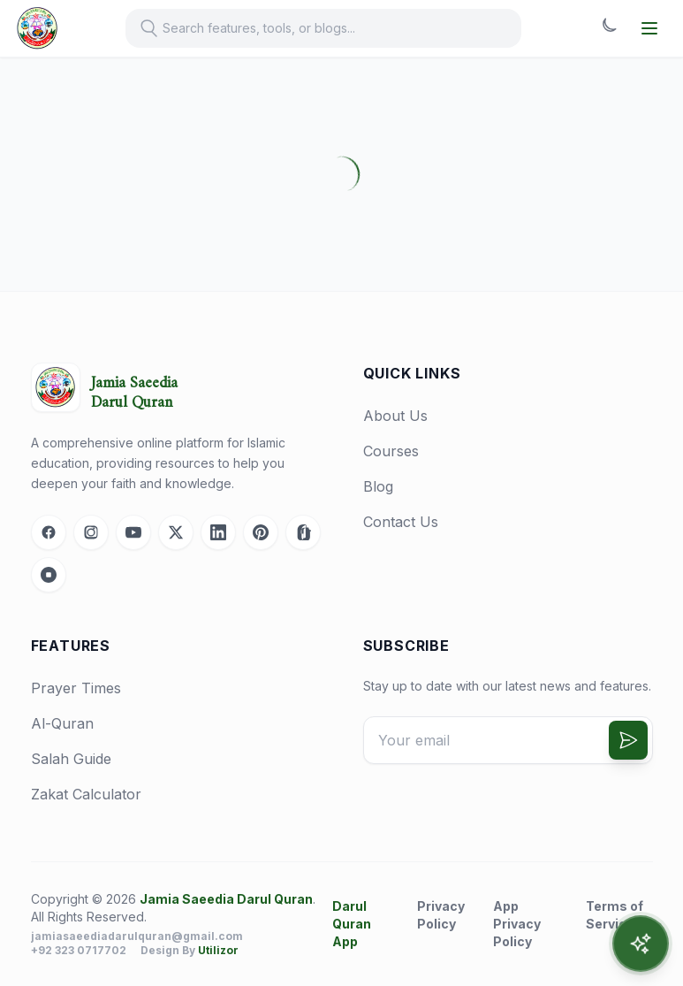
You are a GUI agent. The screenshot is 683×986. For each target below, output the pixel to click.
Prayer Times (76, 688)
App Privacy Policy (517, 923)
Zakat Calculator (86, 794)
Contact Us (400, 522)
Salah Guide (71, 759)
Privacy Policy (441, 914)
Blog (378, 486)
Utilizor (218, 950)
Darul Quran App (351, 923)
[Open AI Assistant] (640, 943)
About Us (395, 415)
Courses (391, 451)
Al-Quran (62, 723)
